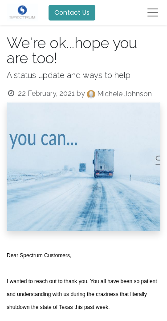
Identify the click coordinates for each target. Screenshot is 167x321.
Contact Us (72, 12)
